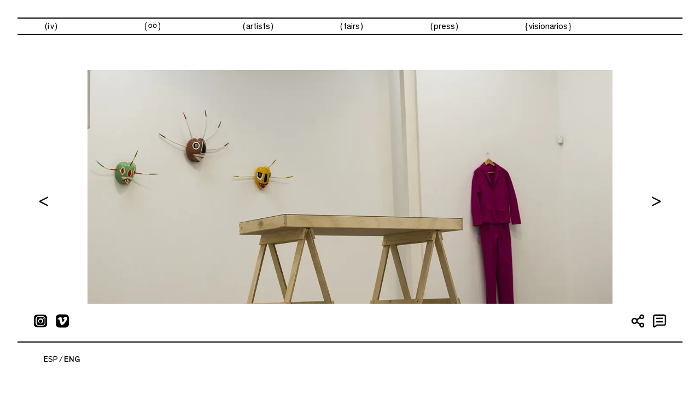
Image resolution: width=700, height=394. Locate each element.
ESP (51, 359)
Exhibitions (152, 26)
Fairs (351, 26)
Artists (258, 26)
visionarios (548, 26)
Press (444, 26)
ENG (72, 359)
